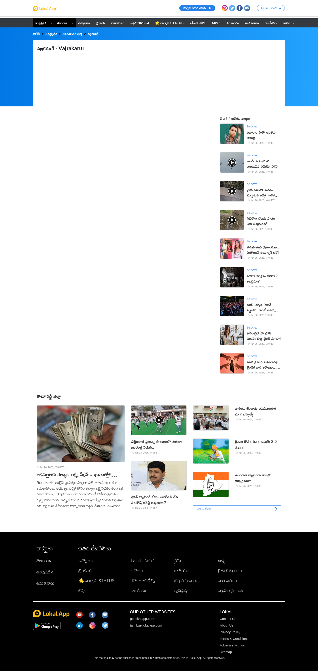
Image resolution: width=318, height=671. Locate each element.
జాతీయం (181, 570)
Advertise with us (232, 645)
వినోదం (137, 570)
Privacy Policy (230, 632)
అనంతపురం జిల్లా (72, 34)
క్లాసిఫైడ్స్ (181, 590)
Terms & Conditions (234, 638)
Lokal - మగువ (143, 560)
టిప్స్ (81, 590)
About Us (226, 625)
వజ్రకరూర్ (93, 34)
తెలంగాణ (62, 23)
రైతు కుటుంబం (230, 570)
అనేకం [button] (289, 23)
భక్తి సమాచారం (186, 580)
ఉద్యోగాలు (86, 560)
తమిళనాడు (45, 583)
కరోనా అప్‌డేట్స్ (143, 580)
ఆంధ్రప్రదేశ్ (40, 23)
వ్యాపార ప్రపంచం (231, 590)
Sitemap (226, 652)
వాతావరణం (227, 580)
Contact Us (228, 619)
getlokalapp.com (142, 619)
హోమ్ (36, 34)
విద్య (221, 560)
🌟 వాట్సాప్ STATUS (96, 580)
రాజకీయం (139, 590)
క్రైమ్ (177, 560)
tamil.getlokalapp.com (146, 625)
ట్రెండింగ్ (85, 570)
